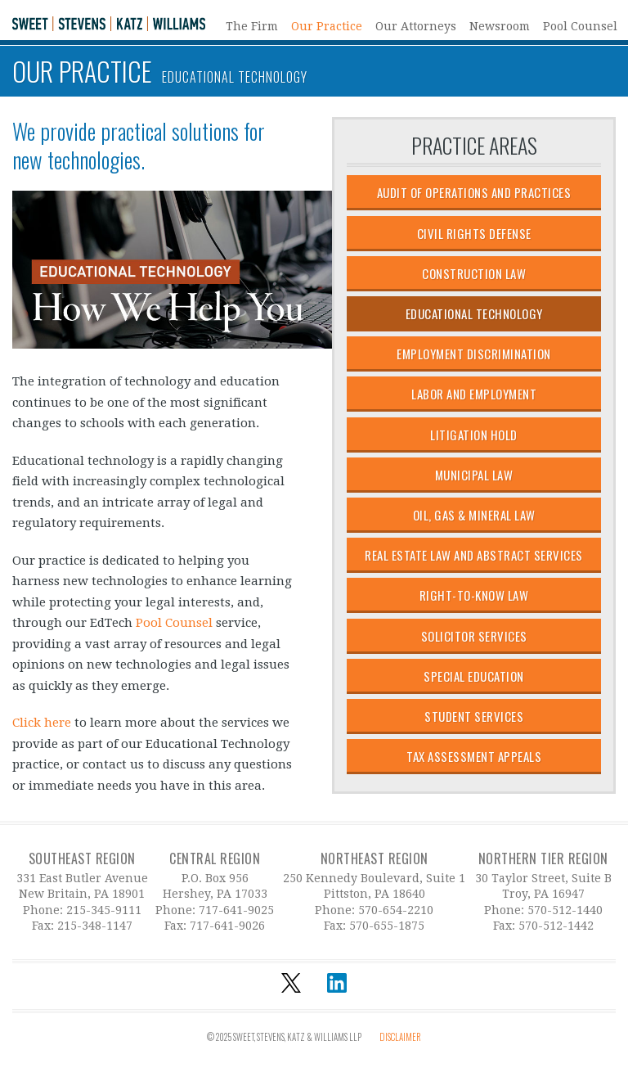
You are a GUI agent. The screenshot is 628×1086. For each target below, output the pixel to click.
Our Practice (326, 26)
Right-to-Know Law (474, 595)
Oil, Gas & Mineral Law (474, 515)
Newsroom (499, 26)
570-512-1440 (565, 910)
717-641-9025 (236, 910)
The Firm (252, 26)
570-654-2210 (395, 910)
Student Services (473, 716)
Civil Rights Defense (474, 233)
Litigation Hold (474, 435)
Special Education (474, 676)
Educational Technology (474, 313)
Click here (41, 722)
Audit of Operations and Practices (474, 192)
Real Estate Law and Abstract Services (474, 555)
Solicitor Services (474, 636)
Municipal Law (474, 475)
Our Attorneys (415, 26)
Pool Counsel (580, 26)
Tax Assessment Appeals (473, 756)
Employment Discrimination (474, 354)
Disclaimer (400, 1036)
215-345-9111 (103, 910)
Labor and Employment (473, 394)
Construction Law (474, 273)
